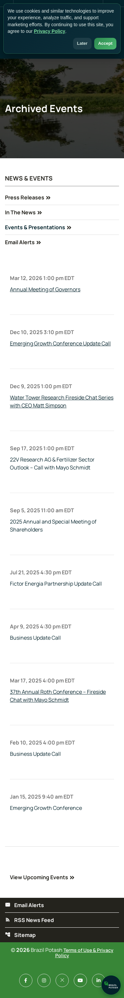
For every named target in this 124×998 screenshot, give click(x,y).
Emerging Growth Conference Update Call (60, 343)
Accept (105, 43)
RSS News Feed (29, 920)
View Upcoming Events (39, 877)
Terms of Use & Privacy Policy (84, 953)
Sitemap (20, 935)
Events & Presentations (35, 227)
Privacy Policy (49, 31)
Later (82, 43)
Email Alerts (20, 242)
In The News (20, 212)
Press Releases (24, 197)
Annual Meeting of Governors (45, 289)
